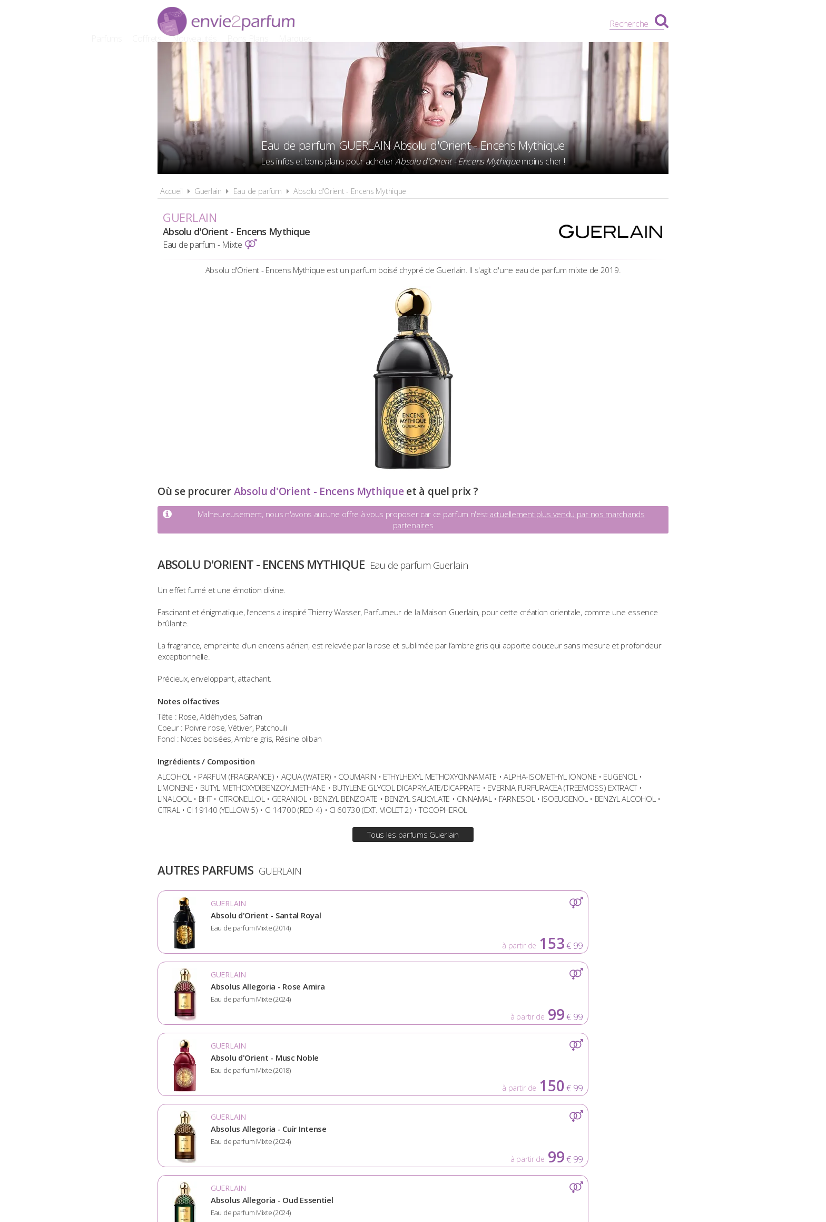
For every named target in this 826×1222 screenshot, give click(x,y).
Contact (585, 1073)
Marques (546, 24)
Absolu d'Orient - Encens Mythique (349, 191)
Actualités (240, 1073)
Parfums (357, 24)
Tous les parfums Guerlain (413, 834)
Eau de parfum (257, 191)
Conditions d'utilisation (384, 1073)
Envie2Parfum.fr (226, 22)
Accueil (171, 191)
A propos (297, 1073)
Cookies (468, 1073)
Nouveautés (445, 24)
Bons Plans (498, 24)
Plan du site (526, 1073)
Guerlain (208, 191)
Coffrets (397, 24)
